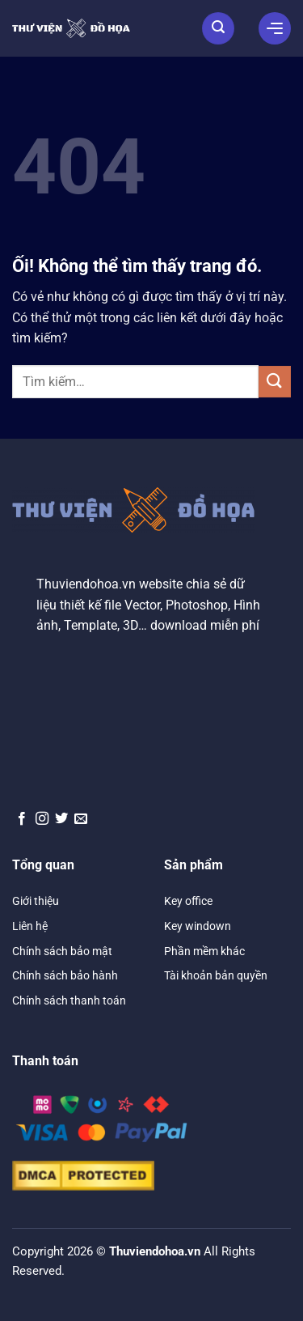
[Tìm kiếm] (218, 28)
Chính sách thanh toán (69, 1000)
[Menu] (275, 28)
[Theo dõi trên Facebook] (21, 819)
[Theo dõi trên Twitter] (61, 819)
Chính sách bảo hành (65, 975)
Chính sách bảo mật (62, 951)
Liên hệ (30, 926)
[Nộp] (275, 381)
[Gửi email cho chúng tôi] (80, 819)
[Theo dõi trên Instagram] (42, 819)
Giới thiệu (35, 900)
